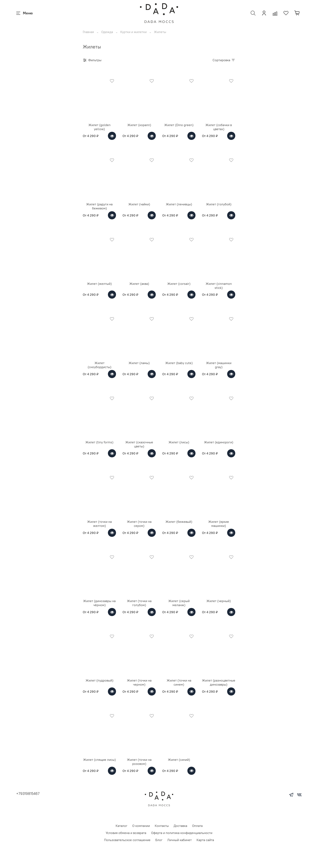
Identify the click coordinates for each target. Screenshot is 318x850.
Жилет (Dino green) (178, 125)
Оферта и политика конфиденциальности (181, 833)
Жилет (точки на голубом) (139, 603)
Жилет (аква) (139, 284)
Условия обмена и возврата (126, 833)
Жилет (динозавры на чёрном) (99, 603)
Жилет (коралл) (139, 125)
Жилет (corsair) (178, 284)
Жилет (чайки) (139, 204)
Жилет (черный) (218, 601)
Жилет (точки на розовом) (139, 762)
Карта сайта (205, 840)
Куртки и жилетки (133, 32)
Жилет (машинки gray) (218, 365)
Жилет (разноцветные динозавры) (218, 682)
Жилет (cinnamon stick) (219, 286)
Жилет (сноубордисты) (99, 365)
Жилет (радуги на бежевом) (99, 206)
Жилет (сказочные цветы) (139, 444)
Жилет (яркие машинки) (218, 524)
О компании (141, 826)
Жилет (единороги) (218, 442)
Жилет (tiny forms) (99, 442)
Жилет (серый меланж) (179, 603)
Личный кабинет (179, 840)
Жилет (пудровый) (99, 680)
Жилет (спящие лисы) (99, 760)
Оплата (197, 826)
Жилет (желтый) (99, 284)
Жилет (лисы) (179, 442)
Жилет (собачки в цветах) (218, 127)
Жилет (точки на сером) (139, 524)
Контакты (162, 826)
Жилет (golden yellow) (99, 127)
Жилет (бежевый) (178, 522)
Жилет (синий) (179, 760)
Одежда (107, 32)
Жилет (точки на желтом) (99, 524)
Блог (158, 840)
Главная (88, 32)
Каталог (121, 826)
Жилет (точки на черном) (139, 682)
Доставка (180, 826)
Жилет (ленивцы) (179, 204)
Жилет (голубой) (218, 204)
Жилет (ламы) (139, 363)
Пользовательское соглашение (127, 840)
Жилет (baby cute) (179, 363)
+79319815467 (28, 793)
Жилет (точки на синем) (179, 682)
